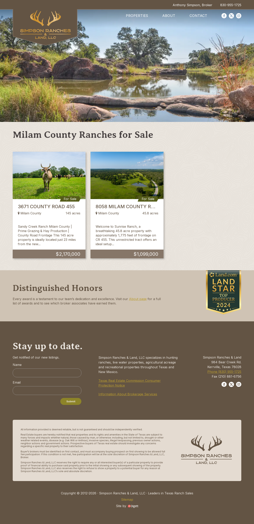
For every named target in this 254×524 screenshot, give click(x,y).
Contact (198, 16)
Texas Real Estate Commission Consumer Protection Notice (129, 383)
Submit (70, 401)
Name (17, 365)
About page (138, 299)
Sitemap (127, 500)
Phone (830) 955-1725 (224, 372)
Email (17, 382)
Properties (137, 16)
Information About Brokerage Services (127, 394)
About (168, 16)
